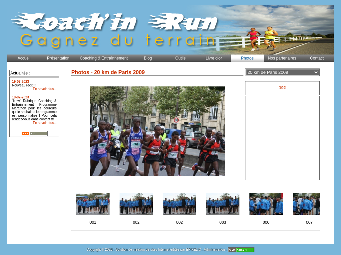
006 (266, 207)
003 (223, 207)
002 (136, 207)
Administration (214, 249)
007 (309, 207)
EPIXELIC (193, 249)
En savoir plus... (45, 89)
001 (93, 207)
